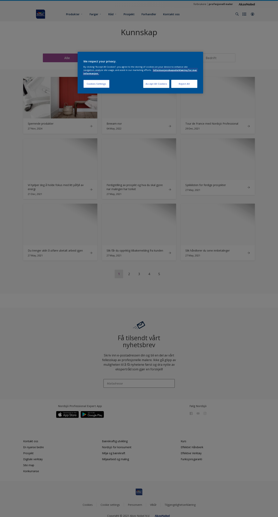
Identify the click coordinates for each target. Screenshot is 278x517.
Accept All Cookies (156, 83)
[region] (140, 73)
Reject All (184, 83)
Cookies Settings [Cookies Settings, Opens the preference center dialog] (96, 83)
